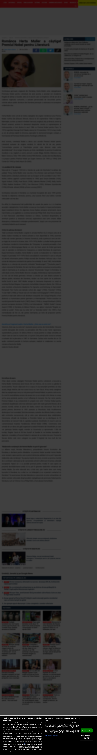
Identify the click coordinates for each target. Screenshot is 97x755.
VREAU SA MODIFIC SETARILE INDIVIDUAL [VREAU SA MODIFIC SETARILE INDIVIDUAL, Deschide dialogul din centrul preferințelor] (86, 737)
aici (24, 743)
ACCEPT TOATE (86, 730)
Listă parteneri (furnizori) (51, 735)
